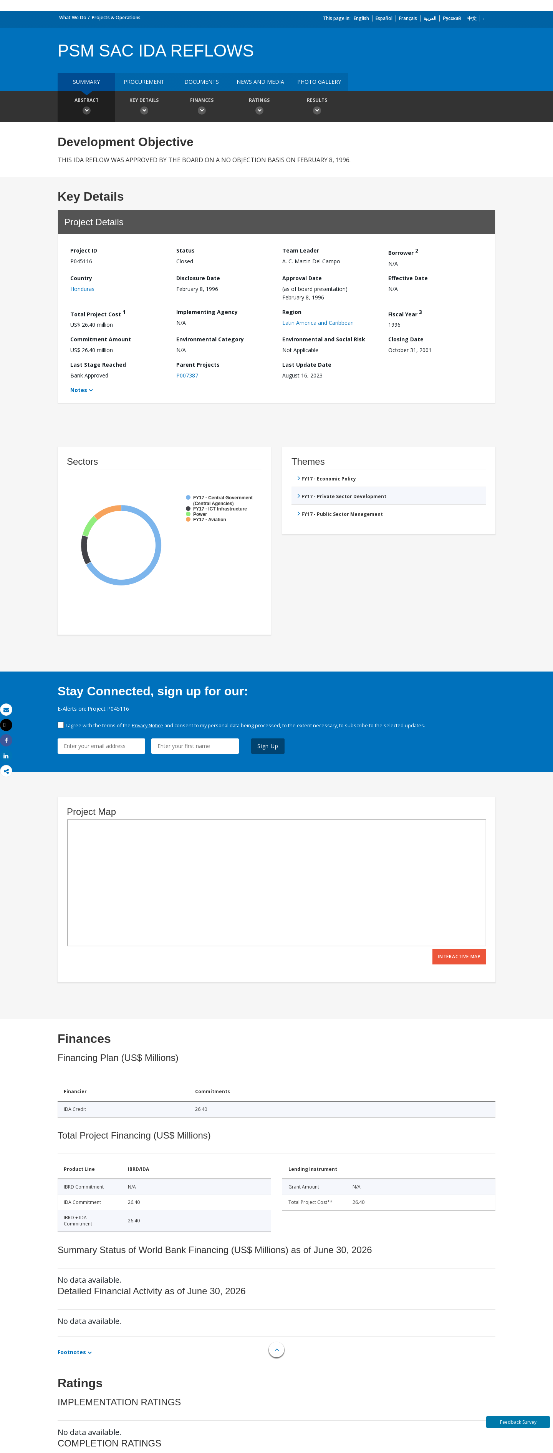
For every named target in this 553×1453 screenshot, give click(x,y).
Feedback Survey (518, 1422)
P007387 (187, 375)
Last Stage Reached (98, 364)
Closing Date (406, 339)
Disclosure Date (198, 278)
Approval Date (302, 278)
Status (185, 250)
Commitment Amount (100, 339)
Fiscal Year (405, 313)
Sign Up (267, 746)
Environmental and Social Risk (323, 339)
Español (384, 18)
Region (291, 312)
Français (408, 18)
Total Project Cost (98, 313)
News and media (260, 81)
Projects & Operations (116, 17)
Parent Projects (198, 364)
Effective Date (408, 278)
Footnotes (72, 1352)
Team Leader (300, 250)
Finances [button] (201, 107)
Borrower (403, 251)
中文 (472, 18)
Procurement (144, 81)
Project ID (83, 250)
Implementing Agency (207, 312)
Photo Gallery (319, 81)
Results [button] (316, 107)
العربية (430, 18)
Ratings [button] (259, 107)
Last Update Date (306, 364)
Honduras (82, 289)
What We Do (72, 17)
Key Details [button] (144, 107)
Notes (78, 390)
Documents (201, 81)
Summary (86, 81)
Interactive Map (459, 956)
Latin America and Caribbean (318, 322)
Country (81, 278)
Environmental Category (210, 339)
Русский (452, 18)
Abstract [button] (86, 107)
